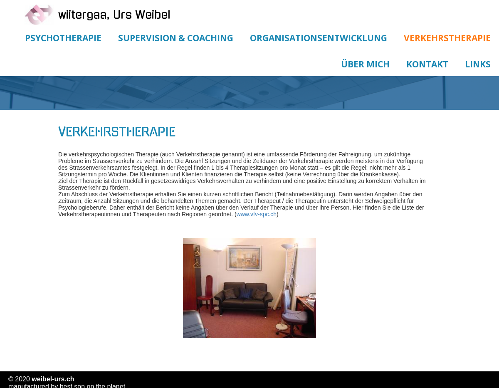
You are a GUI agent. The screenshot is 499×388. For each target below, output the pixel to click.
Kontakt (427, 64)
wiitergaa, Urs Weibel (114, 15)
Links (478, 64)
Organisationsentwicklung (318, 38)
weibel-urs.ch (53, 379)
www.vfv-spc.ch (257, 214)
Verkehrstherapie (447, 38)
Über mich (365, 64)
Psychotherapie (63, 38)
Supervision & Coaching (175, 38)
